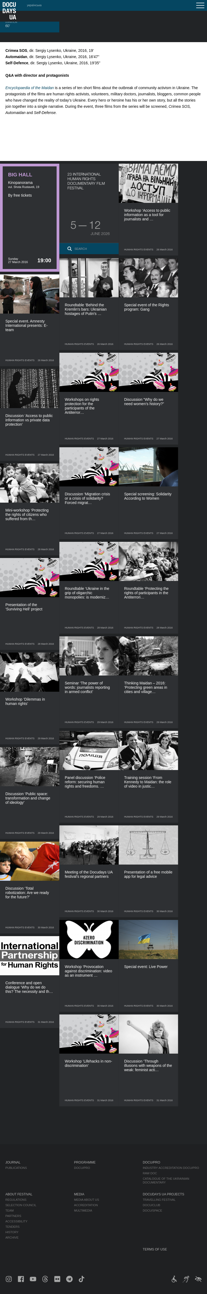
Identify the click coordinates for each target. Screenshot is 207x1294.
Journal (12, 1162)
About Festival (18, 1194)
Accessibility (16, 1221)
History (12, 1232)
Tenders (12, 1226)
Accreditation (86, 1205)
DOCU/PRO (82, 1167)
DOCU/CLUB (151, 1205)
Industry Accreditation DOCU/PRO (171, 1167)
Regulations (15, 1199)
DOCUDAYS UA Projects (163, 1194)
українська (34, 5)
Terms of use (155, 1249)
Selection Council (20, 1205)
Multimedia (83, 1210)
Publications (16, 1167)
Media (79, 1194)
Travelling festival (159, 1199)
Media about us (86, 1199)
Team (9, 1210)
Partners (13, 1216)
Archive (12, 1237)
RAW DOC (150, 1173)
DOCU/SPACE (152, 1210)
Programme (85, 1162)
